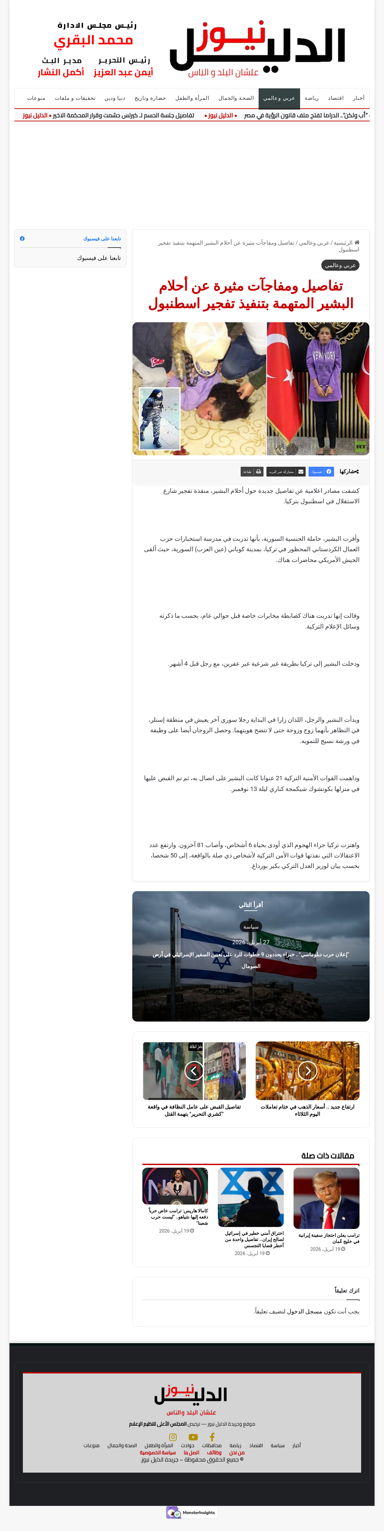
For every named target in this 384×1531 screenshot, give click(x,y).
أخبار (359, 98)
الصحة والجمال (236, 98)
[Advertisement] (192, 170)
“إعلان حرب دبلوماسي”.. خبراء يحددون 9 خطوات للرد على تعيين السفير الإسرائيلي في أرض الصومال (250, 964)
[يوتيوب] (193, 1448)
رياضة (312, 98)
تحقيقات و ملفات (75, 98)
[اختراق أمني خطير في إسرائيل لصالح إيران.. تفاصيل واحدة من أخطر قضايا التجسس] (251, 1197)
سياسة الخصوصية (158, 1463)
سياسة (251, 926)
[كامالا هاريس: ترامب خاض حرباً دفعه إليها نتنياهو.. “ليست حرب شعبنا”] (175, 1186)
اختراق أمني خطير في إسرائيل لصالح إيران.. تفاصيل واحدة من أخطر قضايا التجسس (254, 1239)
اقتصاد (336, 98)
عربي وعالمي (279, 98)
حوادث (187, 1456)
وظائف (214, 1463)
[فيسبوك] (212, 1448)
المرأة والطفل (192, 98)
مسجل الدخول (304, 1311)
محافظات (212, 1456)
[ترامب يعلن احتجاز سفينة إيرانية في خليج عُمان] (327, 1198)
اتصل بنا (191, 1463)
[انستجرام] (173, 1448)
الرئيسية (346, 242)
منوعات (36, 98)
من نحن (237, 1463)
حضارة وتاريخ (151, 98)
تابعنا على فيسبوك (99, 257)
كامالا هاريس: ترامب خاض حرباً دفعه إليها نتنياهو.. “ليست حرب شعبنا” (178, 1217)
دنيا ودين (114, 98)
